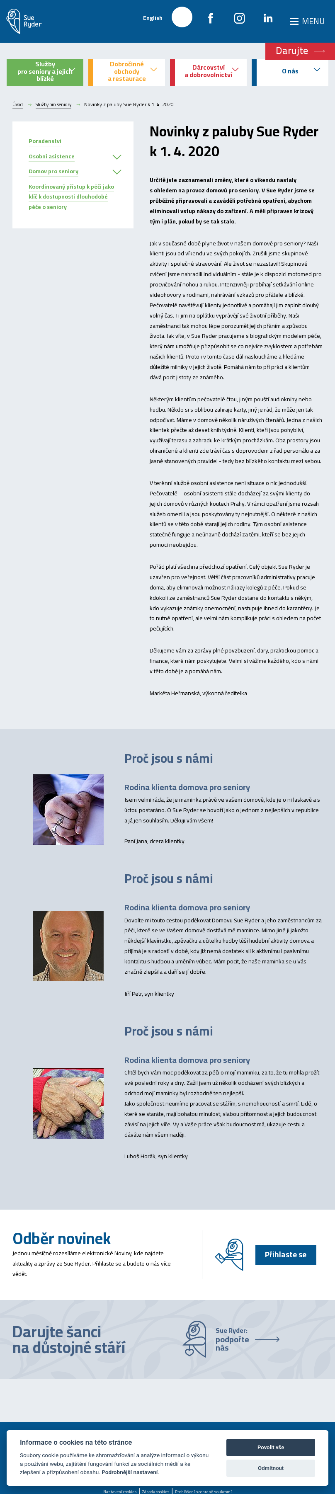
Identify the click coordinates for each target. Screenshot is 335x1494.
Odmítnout (271, 1468)
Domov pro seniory (53, 171)
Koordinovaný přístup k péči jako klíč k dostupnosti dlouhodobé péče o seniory (71, 197)
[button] (117, 157)
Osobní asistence (52, 156)
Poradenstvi (45, 141)
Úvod (18, 104)
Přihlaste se (284, 1254)
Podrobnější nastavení (130, 1472)
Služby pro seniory (57, 104)
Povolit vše (270, 1447)
